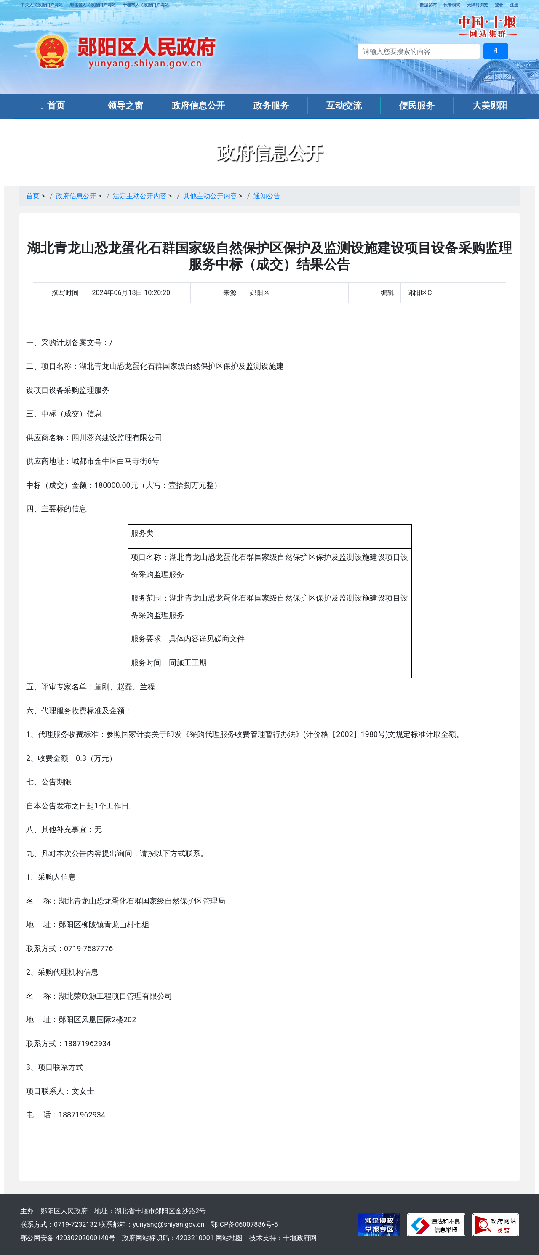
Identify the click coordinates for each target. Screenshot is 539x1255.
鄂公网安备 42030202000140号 (67, 1238)
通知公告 (266, 196)
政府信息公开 (198, 106)
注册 (514, 5)
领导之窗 (125, 106)
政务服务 (271, 106)
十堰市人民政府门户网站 (146, 5)
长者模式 (451, 5)
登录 (499, 5)
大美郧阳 (490, 106)
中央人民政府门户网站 (42, 5)
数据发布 (428, 5)
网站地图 (229, 1238)
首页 (52, 106)
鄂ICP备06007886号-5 (244, 1224)
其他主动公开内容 (210, 196)
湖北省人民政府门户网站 (92, 5)
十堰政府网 (300, 1238)
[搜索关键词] (419, 51)
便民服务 (417, 106)
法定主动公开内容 (140, 196)
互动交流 (344, 106)
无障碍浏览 (477, 5)
